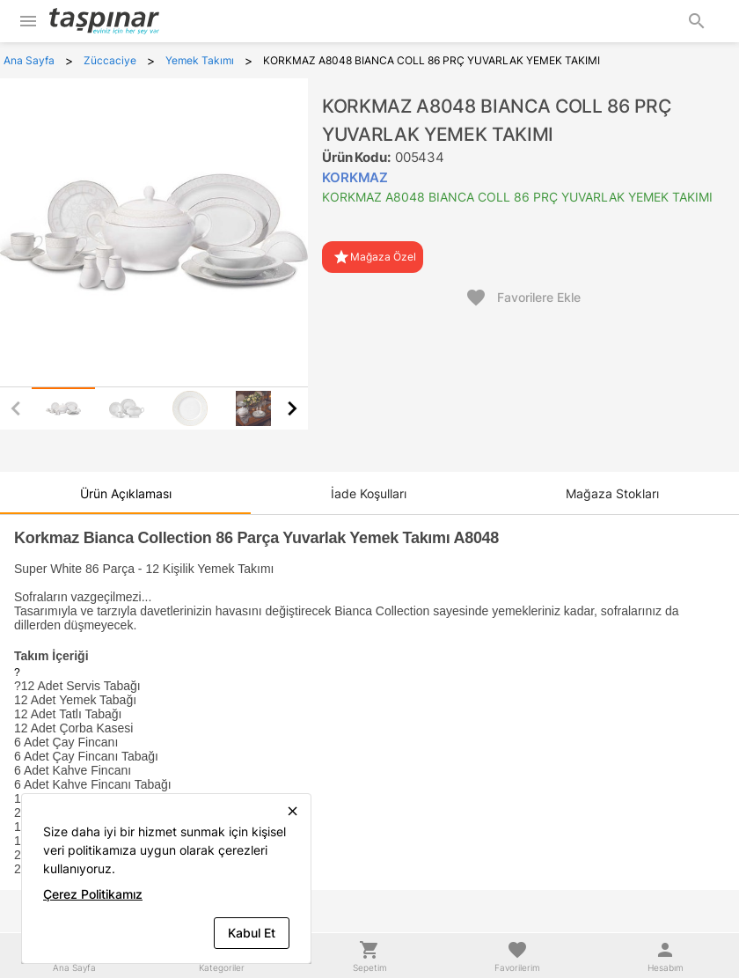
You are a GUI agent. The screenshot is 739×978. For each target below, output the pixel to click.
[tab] (63, 408)
